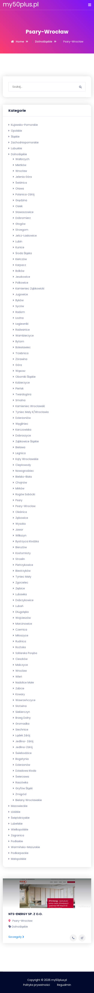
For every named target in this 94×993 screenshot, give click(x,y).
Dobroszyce (22, 435)
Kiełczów (20, 259)
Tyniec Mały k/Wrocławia (31, 412)
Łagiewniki (20, 324)
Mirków (18, 488)
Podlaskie (15, 841)
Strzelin (19, 559)
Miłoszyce (20, 635)
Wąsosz (19, 371)
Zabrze (18, 688)
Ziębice (19, 588)
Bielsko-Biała (22, 477)
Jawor (18, 529)
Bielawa (19, 447)
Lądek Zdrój (21, 735)
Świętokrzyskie (19, 818)
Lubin (17, 241)
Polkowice (20, 283)
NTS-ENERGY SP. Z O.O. (25, 914)
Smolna (19, 400)
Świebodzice (22, 753)
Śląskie (14, 136)
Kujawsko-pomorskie (23, 125)
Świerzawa (21, 776)
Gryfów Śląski (23, 788)
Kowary (19, 694)
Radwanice (21, 330)
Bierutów (20, 547)
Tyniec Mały (22, 577)
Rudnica (19, 641)
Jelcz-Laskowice (25, 235)
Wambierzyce (23, 335)
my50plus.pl (21, 4)
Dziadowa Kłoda (24, 771)
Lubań (18, 606)
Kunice (18, 247)
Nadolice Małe (23, 682)
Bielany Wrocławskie (27, 800)
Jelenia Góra (22, 177)
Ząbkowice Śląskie (26, 441)
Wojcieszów (22, 618)
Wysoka (19, 524)
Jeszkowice (21, 277)
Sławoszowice (23, 212)
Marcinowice (22, 624)
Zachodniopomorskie (23, 142)
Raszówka (20, 782)
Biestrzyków (22, 571)
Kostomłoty (22, 553)
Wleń (17, 677)
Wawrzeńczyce (24, 700)
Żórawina (20, 359)
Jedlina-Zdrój (23, 747)
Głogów (19, 224)
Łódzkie (14, 812)
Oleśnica (20, 512)
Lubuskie (15, 148)
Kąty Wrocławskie (25, 459)
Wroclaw (20, 671)
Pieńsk (18, 388)
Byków (18, 300)
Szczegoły (16, 937)
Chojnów (20, 482)
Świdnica (20, 183)
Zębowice (20, 518)
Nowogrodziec (23, 471)
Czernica (20, 629)
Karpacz (19, 265)
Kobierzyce (21, 382)
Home (20, 41)
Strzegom (20, 230)
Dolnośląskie (43, 41)
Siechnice (20, 729)
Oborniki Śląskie (24, 377)
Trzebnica (20, 353)
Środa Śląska (22, 253)
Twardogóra (22, 394)
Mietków (19, 165)
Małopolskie (17, 859)
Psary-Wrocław (24, 506)
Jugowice (20, 294)
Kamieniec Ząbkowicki (28, 288)
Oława (18, 188)
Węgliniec (20, 424)
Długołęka (21, 612)
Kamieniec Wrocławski (29, 406)
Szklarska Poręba (25, 653)
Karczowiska (22, 430)
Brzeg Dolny (22, 718)
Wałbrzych (21, 159)
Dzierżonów (21, 765)
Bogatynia (21, 759)
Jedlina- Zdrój (23, 741)
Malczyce (20, 665)
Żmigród (19, 794)
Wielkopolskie (18, 829)
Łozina (18, 318)
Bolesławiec (22, 347)
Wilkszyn (19, 535)
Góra (17, 365)
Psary (17, 500)
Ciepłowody (22, 465)
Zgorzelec (20, 582)
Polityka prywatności (36, 985)
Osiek (18, 206)
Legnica (19, 453)
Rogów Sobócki (24, 494)
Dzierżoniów (22, 418)
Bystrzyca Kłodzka (26, 541)
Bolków (18, 271)
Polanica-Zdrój (23, 194)
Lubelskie (15, 824)
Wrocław (20, 171)
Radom (19, 312)
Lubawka (20, 594)
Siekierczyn (21, 712)
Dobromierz (22, 218)
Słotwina (20, 706)
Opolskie (15, 131)
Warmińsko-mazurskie (24, 847)
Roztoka (19, 647)
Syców (18, 306)
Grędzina (20, 200)
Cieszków (20, 659)
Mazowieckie (18, 806)
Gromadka (21, 724)
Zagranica (16, 835)
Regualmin (64, 985)
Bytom (18, 341)
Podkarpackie (18, 853)
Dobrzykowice (23, 600)
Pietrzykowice (23, 565)
